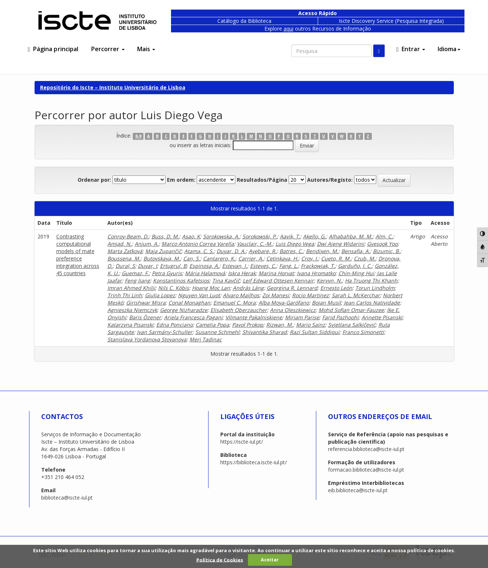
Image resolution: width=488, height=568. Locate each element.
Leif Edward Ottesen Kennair (278, 280)
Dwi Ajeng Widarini (340, 243)
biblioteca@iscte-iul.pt (67, 497)
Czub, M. (364, 258)
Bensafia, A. (355, 251)
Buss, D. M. (165, 236)
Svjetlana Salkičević (351, 324)
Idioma (449, 49)
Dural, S (125, 265)
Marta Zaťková (124, 251)
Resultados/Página (262, 179)
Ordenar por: (94, 179)
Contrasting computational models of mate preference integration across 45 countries (77, 255)
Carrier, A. (250, 258)
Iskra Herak (242, 273)
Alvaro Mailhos (241, 295)
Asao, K (191, 236)
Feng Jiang (137, 280)
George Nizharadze (183, 309)
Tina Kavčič (226, 280)
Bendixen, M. (322, 251)
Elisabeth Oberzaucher (238, 309)
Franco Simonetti (363, 332)
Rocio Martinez (310, 295)
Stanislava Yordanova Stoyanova (146, 339)
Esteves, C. (263, 265)
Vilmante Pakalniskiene (253, 317)
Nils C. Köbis (173, 287)
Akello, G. (314, 236)
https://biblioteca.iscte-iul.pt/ (253, 462)
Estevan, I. (234, 265)
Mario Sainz (310, 324)
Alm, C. (384, 236)
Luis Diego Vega (294, 243)
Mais (146, 49)
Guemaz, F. (135, 273)
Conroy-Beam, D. (128, 236)
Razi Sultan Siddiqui (314, 332)
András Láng (248, 287)
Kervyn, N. (329, 280)
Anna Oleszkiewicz (293, 309)
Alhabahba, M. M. (351, 236)
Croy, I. (309, 258)
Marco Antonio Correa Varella (197, 243)
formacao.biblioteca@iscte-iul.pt (366, 469)
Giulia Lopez (160, 295)
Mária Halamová (205, 273)
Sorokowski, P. (259, 236)
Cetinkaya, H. (282, 258)
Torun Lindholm (375, 287)
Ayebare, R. (263, 251)
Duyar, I (147, 265)
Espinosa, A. (204, 265)
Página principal (53, 49)
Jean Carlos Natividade (372, 302)
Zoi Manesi (275, 295)
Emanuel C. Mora (234, 302)
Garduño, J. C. (355, 265)
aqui (288, 28)
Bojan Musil (326, 302)
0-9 (138, 136)
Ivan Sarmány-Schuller (164, 332)
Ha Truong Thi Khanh (371, 280)
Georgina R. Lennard (292, 287)
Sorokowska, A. (221, 236)
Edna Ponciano (174, 324)
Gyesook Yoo (382, 243)
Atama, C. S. (199, 251)
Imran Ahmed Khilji (131, 287)
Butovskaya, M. (161, 258)
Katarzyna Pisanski (130, 324)
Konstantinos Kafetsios (181, 280)
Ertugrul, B (173, 265)
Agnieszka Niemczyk (132, 309)
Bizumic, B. (386, 251)
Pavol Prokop (247, 324)
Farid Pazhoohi (340, 317)
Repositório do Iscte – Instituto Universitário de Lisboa (112, 87)
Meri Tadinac (205, 339)
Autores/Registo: (330, 179)
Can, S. (191, 258)
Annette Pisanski (381, 317)
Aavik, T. (290, 236)
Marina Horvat (276, 273)
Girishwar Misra (145, 302)
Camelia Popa (212, 324)
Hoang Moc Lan (211, 287)
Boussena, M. (123, 258)
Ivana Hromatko (316, 273)
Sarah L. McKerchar (356, 295)
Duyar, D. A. (231, 251)
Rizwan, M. (279, 324)
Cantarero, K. (219, 258)
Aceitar (270, 559)
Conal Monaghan (189, 302)
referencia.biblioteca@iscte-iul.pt (366, 448)
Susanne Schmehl (217, 332)
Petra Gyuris (167, 273)
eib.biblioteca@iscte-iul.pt (358, 490)
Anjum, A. (146, 243)
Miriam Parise (302, 317)
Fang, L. (288, 265)
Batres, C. (291, 251)
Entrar (410, 49)
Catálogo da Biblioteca (244, 20)
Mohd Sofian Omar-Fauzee (351, 309)
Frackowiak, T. (318, 265)
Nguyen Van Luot (199, 295)
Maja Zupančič (163, 251)
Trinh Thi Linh (124, 295)
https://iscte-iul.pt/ (241, 441)
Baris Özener (145, 317)
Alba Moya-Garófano (284, 302)
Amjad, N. (119, 243)
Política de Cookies (219, 559)
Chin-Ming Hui (356, 273)
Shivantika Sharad (264, 332)
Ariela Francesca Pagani (193, 317)
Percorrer (108, 49)
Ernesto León (336, 287)
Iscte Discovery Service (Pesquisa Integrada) (391, 20)
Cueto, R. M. (336, 258)
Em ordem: (181, 179)
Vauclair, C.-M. (255, 243)
